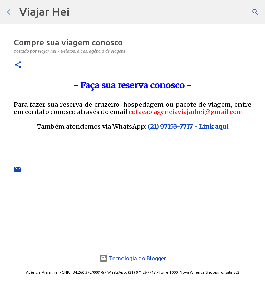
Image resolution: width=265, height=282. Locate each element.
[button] (18, 65)
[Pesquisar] (79, 12)
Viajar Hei (44, 12)
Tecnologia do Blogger (132, 258)
